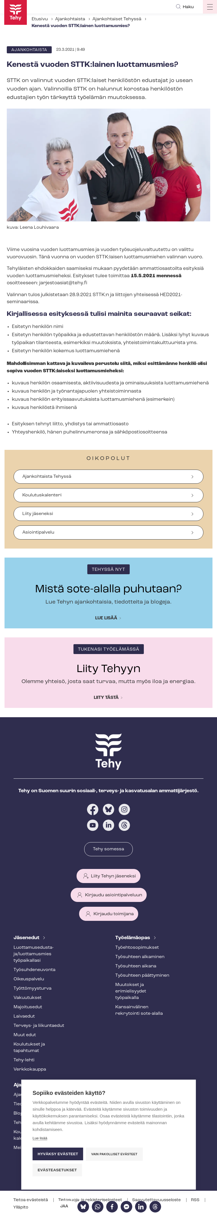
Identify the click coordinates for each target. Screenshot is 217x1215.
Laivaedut (24, 1016)
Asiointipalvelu (38, 532)
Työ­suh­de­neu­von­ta (34, 970)
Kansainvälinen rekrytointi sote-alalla (139, 1010)
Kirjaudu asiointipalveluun (113, 895)
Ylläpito (20, 1207)
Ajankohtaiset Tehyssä (116, 19)
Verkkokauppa (30, 1069)
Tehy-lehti (24, 1060)
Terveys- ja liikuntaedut (39, 1025)
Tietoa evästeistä (31, 1200)
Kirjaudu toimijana (114, 914)
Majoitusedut (28, 1007)
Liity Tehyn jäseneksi (113, 876)
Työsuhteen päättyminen (142, 975)
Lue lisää (106, 618)
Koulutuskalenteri (42, 495)
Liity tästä (106, 697)
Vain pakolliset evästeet (114, 1154)
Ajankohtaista (70, 19)
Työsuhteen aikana (135, 966)
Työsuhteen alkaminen (139, 957)
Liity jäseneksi (37, 514)
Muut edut (25, 1035)
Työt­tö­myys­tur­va (32, 988)
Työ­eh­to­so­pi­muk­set (137, 947)
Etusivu (40, 19)
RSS (195, 1200)
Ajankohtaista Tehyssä (46, 476)
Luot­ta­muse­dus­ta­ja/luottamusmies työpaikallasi (34, 954)
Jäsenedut (27, 938)
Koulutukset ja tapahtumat (29, 1047)
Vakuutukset (28, 998)
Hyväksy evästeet (58, 1154)
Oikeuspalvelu (29, 979)
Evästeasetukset (57, 1170)
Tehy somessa (108, 849)
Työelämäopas (133, 938)
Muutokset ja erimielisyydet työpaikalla (130, 991)
